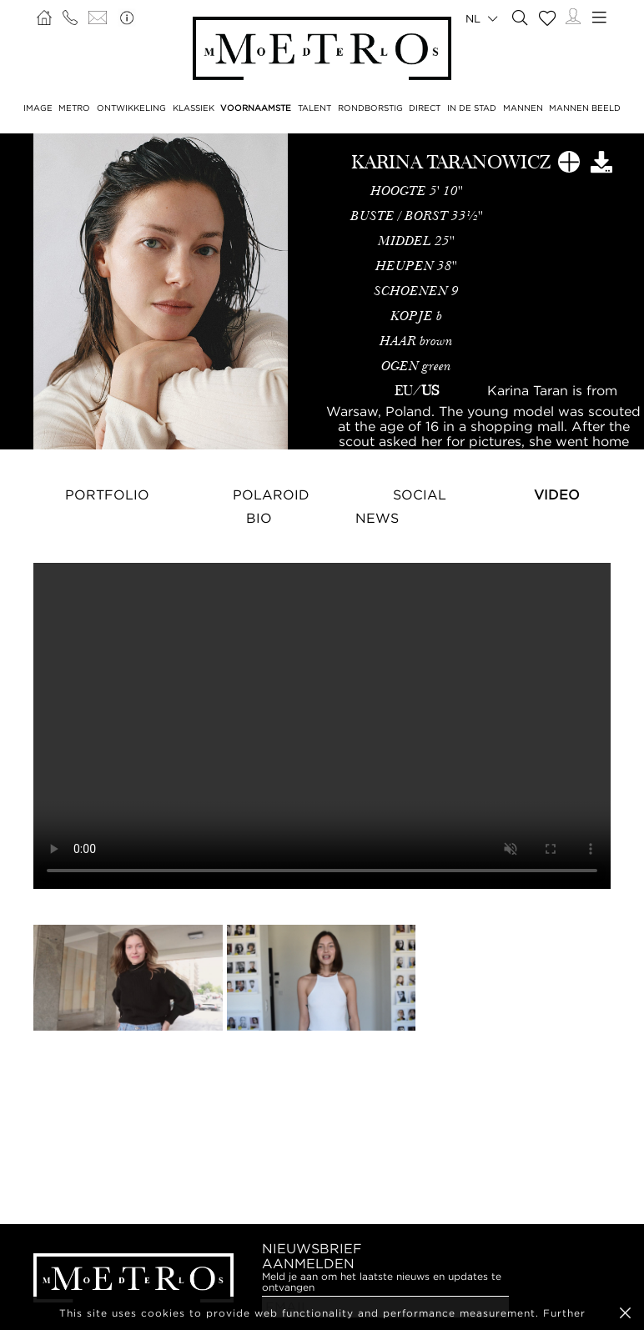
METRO (74, 108)
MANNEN (523, 108)
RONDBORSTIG (370, 108)
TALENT (314, 108)
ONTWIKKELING (131, 108)
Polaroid (271, 494)
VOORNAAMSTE (255, 108)
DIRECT (424, 108)
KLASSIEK (193, 108)
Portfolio (107, 494)
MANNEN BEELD (585, 108)
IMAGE (38, 108)
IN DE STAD (471, 108)
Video (557, 494)
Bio (259, 517)
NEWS (377, 517)
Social (419, 494)
